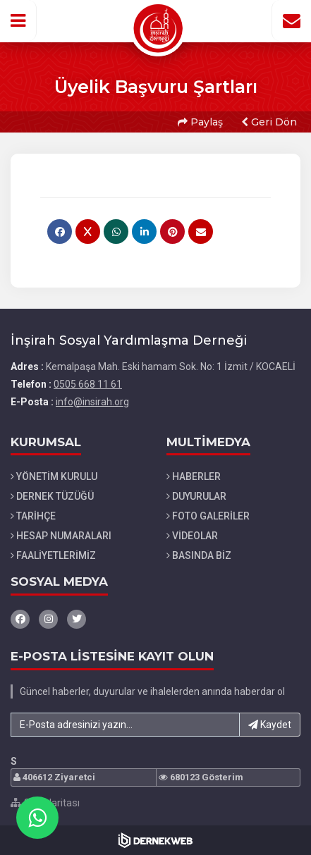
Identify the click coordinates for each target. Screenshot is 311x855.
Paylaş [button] (200, 122)
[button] (18, 20)
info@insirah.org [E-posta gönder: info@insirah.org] (92, 401)
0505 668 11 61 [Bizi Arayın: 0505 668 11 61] (88, 384)
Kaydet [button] (269, 724)
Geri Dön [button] (269, 122)
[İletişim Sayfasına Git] (291, 20)
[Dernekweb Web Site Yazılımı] (155, 840)
